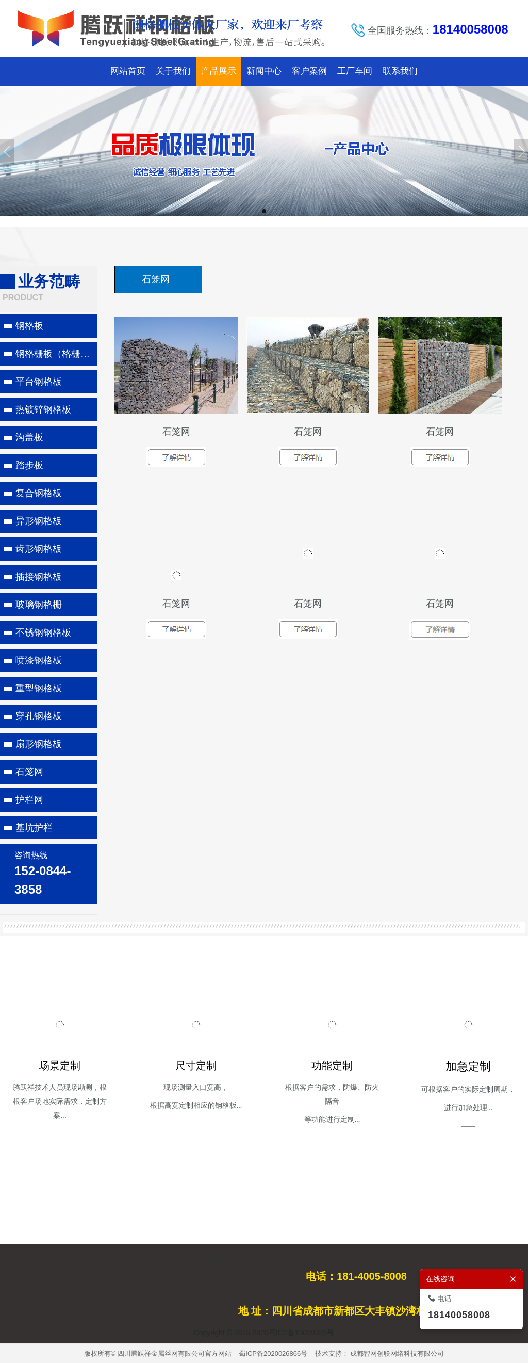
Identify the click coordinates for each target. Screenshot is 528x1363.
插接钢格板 (38, 577)
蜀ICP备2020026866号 (273, 1353)
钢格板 (29, 326)
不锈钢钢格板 (43, 632)
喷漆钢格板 (38, 660)
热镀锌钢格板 (43, 409)
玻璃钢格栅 (38, 604)
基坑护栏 (34, 827)
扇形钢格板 (38, 744)
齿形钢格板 (38, 549)
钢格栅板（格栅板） (56, 353)
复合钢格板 (38, 493)
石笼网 (29, 772)
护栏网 (29, 800)
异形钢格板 (38, 521)
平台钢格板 (38, 381)
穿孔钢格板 (38, 716)
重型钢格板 (38, 688)
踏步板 (29, 465)
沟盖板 (29, 437)
